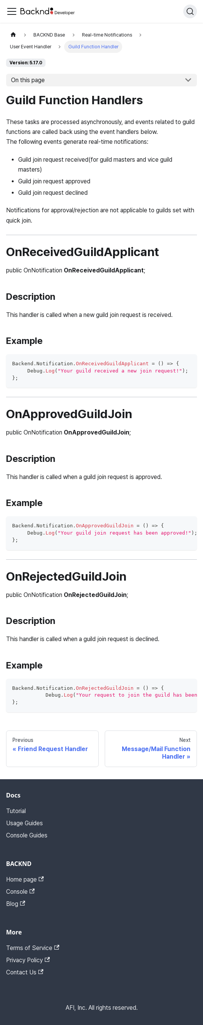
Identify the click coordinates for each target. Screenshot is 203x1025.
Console (20, 891)
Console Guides (26, 835)
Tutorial (16, 811)
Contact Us (24, 972)
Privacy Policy (28, 960)
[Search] (190, 11)
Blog (15, 903)
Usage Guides (24, 823)
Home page (25, 879)
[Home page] (13, 35)
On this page (28, 80)
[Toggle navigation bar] (11, 11)
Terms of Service (32, 948)
